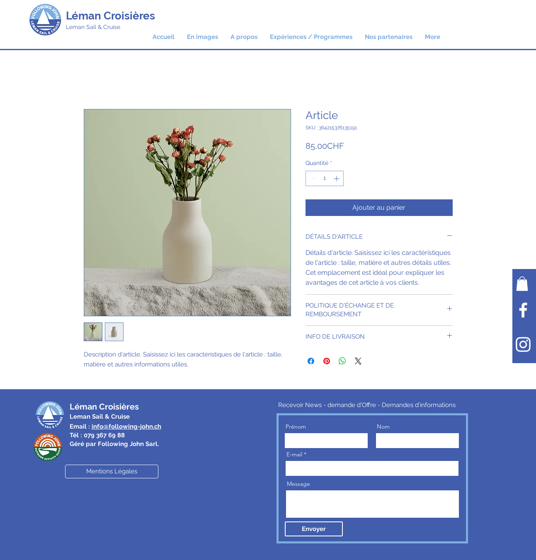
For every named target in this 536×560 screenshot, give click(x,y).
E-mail (294, 454)
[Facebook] (523, 310)
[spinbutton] (324, 178)
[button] (311, 37)
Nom (383, 426)
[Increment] (337, 178)
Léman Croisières (110, 16)
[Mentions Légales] (111, 471)
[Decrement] (312, 178)
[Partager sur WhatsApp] (342, 361)
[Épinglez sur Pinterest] (327, 361)
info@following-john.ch (126, 426)
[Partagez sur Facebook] (311, 361)
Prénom (296, 426)
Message (298, 484)
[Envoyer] (314, 528)
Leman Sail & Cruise (93, 27)
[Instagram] (523, 344)
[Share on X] (358, 361)
